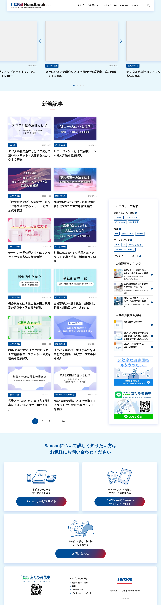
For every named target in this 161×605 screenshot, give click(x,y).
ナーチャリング (135, 245)
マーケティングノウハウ (124, 250)
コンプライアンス (132, 217)
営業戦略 (140, 234)
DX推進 (118, 217)
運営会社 (113, 591)
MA (124, 245)
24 (63, 421)
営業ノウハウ (127, 234)
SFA (116, 234)
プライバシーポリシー (131, 591)
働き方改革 (133, 222)
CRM (117, 245)
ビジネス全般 (120, 222)
